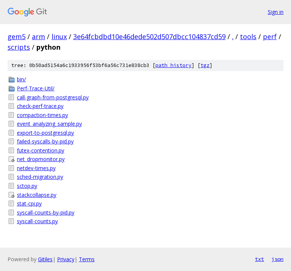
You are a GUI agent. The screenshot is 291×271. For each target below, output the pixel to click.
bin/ (21, 79)
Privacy (65, 259)
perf (270, 36)
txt (259, 259)
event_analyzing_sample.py (49, 123)
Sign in (275, 11)
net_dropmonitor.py (41, 159)
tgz (205, 65)
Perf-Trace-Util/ (35, 88)
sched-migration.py (40, 176)
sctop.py (27, 185)
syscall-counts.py (37, 221)
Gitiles (45, 259)
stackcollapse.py (36, 194)
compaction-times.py (42, 115)
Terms (87, 259)
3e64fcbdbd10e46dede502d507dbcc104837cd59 (149, 36)
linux (59, 36)
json (277, 259)
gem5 (17, 36)
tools (248, 36)
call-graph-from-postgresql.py (53, 97)
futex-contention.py (40, 150)
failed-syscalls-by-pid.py (45, 141)
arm (38, 36)
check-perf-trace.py (40, 106)
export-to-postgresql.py (45, 132)
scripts (19, 47)
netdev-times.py (36, 168)
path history (173, 65)
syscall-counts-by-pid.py (45, 212)
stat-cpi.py (29, 203)
